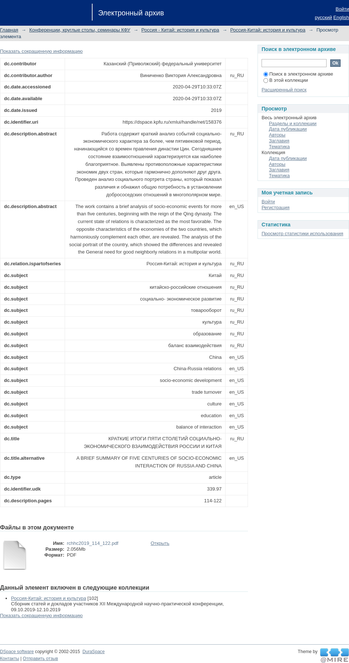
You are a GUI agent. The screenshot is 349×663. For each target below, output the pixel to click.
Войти (342, 9)
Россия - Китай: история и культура (180, 30)
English (341, 17)
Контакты (9, 658)
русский (323, 17)
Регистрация (275, 207)
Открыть (160, 543)
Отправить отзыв (40, 658)
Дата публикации (288, 129)
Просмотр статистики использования (302, 233)
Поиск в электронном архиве (298, 74)
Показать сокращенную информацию (41, 51)
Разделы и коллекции (293, 123)
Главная (9, 30)
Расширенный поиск (284, 89)
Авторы (277, 135)
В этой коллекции (285, 80)
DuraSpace (93, 651)
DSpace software (17, 651)
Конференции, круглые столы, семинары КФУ (79, 30)
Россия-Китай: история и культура (267, 30)
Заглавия (279, 140)
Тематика (279, 146)
